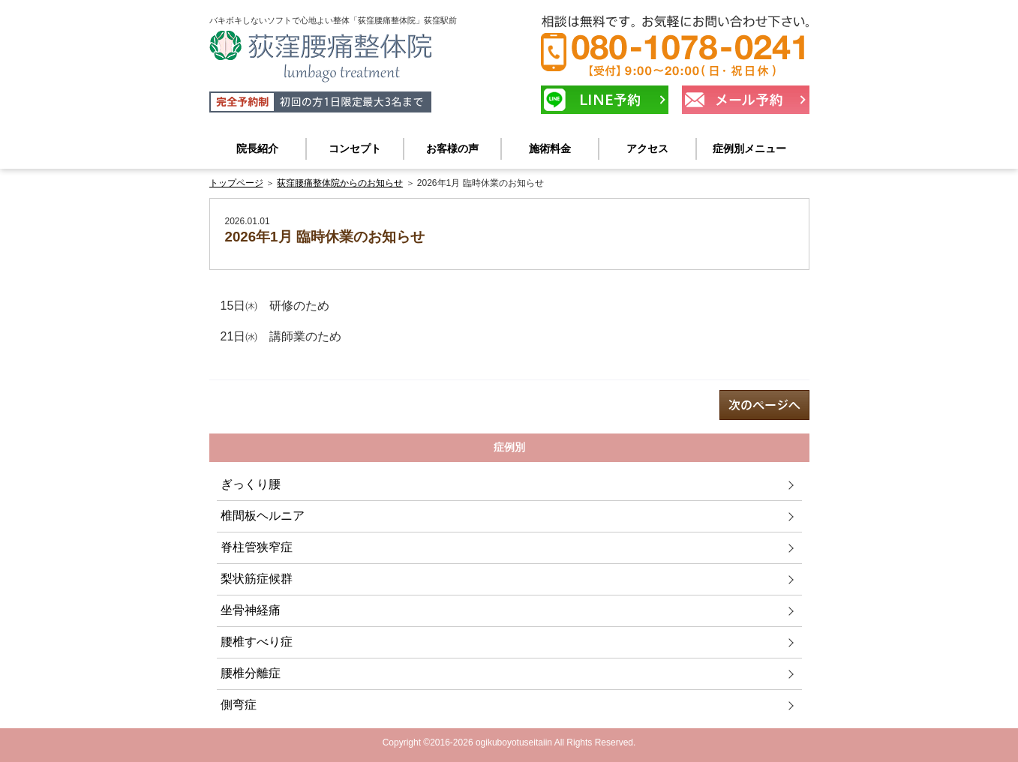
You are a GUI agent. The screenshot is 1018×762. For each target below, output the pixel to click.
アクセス (647, 148)
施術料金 (550, 148)
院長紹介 (257, 148)
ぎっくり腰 (251, 484)
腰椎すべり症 (257, 641)
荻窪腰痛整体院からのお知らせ (340, 183)
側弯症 (239, 704)
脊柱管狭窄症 (257, 547)
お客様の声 (452, 148)
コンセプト (355, 148)
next (764, 405)
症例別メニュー (749, 148)
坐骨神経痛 (251, 610)
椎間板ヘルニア (263, 515)
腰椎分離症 (251, 673)
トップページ (236, 183)
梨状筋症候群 (257, 578)
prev (254, 405)
